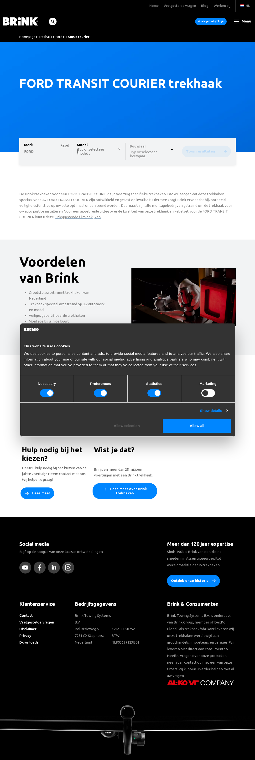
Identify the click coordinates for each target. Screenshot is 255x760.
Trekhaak (45, 37)
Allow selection (127, 426)
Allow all (197, 426)
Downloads (28, 642)
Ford (59, 37)
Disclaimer (27, 629)
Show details (211, 411)
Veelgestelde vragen (36, 622)
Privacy (25, 636)
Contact (26, 615)
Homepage (27, 37)
